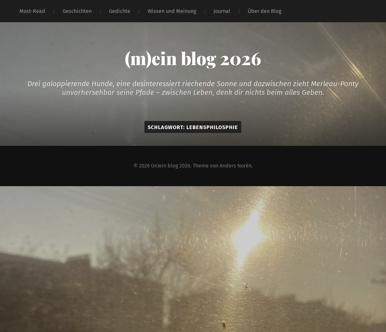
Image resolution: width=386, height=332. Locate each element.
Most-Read (32, 11)
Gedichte (119, 11)
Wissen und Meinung (172, 11)
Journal (221, 11)
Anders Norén (236, 166)
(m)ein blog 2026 (193, 58)
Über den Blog (264, 11)
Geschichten (77, 11)
